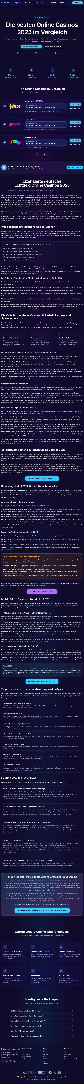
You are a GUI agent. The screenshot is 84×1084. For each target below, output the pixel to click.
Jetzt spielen (77, 2)
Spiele (36, 2)
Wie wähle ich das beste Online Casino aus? (42, 1016)
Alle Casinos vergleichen (42, 154)
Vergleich (27, 2)
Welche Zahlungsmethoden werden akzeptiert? (42, 1021)
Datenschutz (67, 1054)
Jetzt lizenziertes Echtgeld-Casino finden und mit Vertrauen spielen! (42, 910)
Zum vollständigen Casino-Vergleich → (42, 478)
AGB (65, 1056)
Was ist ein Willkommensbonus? (42, 1031)
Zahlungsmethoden (27, 1058)
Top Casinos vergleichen (31, 46)
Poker (45, 1061)
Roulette (45, 1058)
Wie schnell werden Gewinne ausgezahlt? (42, 1026)
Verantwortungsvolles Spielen (72, 1058)
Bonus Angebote (26, 1056)
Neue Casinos (26, 1054)
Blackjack (45, 1056)
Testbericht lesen (75, 108)
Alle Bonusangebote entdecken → (42, 591)
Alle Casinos (25, 1052)
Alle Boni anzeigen (74, 167)
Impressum (67, 1052)
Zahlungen (53, 2)
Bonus (44, 2)
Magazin (61, 2)
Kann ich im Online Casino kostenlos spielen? (42, 1036)
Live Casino (46, 1054)
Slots (44, 1052)
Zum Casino (75, 104)
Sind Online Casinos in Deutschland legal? (42, 1011)
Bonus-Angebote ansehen (53, 46)
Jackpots (45, 1063)
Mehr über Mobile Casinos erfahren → (42, 681)
